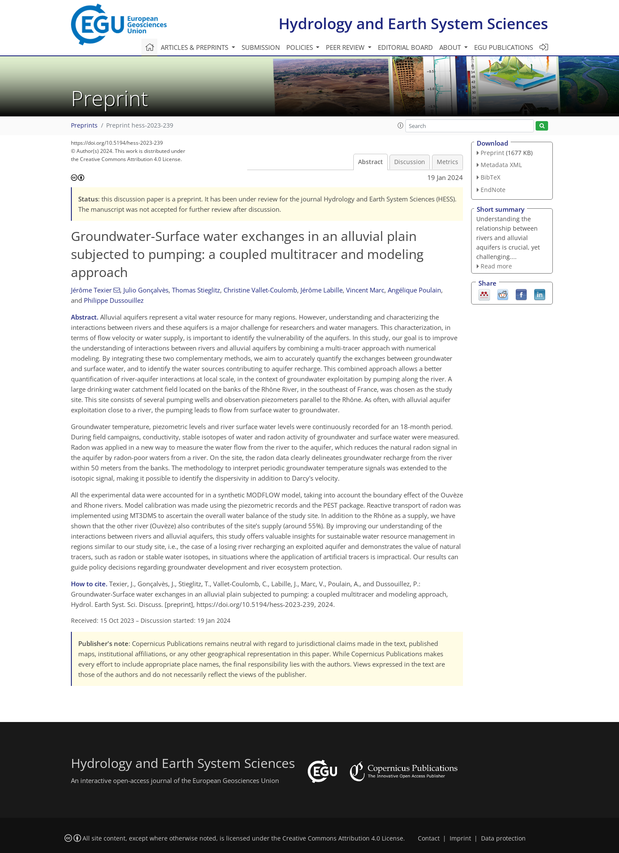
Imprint (460, 838)
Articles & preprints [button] (195, 47)
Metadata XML (501, 165)
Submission (261, 47)
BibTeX (490, 177)
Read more (496, 266)
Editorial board (405, 47)
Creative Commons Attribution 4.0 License (342, 838)
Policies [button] (300, 47)
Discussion (409, 162)
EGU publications (503, 47)
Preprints (84, 125)
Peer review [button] (346, 47)
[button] (401, 125)
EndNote (493, 190)
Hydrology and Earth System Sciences (413, 23)
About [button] (451, 47)
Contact (429, 838)
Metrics (447, 162)
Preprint (492, 153)
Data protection (503, 838)
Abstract (370, 162)
